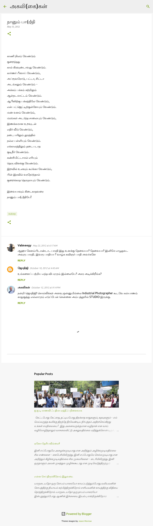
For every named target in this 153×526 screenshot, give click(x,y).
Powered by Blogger (76, 513)
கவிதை (12, 214)
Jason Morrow (85, 521)
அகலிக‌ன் (24, 287)
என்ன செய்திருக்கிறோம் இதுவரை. (53, 476)
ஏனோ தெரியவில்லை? (47, 443)
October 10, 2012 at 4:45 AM (44, 268)
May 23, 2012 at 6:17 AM (45, 245)
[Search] (52, 6)
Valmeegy (24, 245)
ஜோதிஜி (23, 268)
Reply (21, 260)
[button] (9, 34)
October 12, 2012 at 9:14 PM (45, 287)
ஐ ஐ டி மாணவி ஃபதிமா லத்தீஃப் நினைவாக (58, 410)
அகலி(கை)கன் (28, 6)
